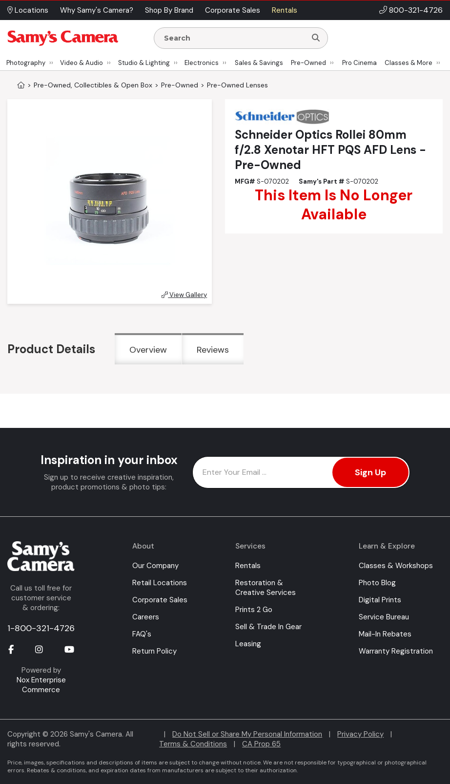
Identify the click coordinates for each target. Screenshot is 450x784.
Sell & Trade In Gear (268, 627)
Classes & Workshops (396, 566)
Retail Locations (159, 583)
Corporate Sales (159, 600)
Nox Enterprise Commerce (41, 685)
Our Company (155, 566)
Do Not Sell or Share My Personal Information (247, 734)
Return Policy (154, 651)
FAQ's (141, 634)
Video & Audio (81, 63)
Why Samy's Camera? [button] (96, 10)
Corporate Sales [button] (232, 10)
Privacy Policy (360, 734)
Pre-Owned (308, 63)
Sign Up (370, 472)
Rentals (248, 566)
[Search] (316, 38)
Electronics (201, 63)
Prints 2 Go (253, 609)
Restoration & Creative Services (265, 587)
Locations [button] (27, 10)
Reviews (213, 350)
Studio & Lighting (144, 63)
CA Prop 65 (261, 744)
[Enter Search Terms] (234, 38)
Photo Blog (377, 583)
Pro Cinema (359, 63)
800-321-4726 (416, 10)
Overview (148, 350)
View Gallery (184, 295)
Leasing (248, 644)
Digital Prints (380, 600)
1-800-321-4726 (41, 628)
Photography (25, 63)
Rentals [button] (284, 10)
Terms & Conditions (193, 744)
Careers (145, 617)
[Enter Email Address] (301, 472)
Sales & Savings (259, 63)
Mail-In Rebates (385, 634)
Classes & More (408, 63)
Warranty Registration (396, 651)
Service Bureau (384, 617)
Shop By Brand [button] (169, 10)
